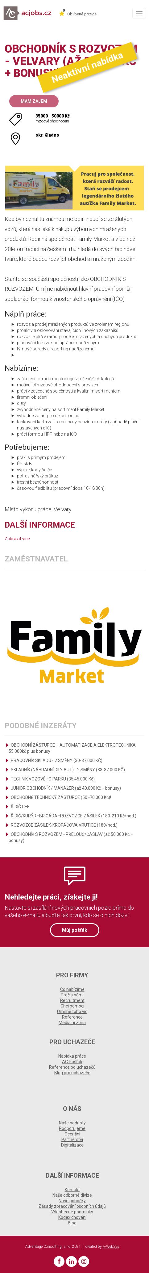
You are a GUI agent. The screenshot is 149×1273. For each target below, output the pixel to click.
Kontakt (72, 1189)
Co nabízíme (72, 989)
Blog (72, 1222)
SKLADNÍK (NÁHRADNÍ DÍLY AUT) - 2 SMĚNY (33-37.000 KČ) (68, 769)
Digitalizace (72, 1145)
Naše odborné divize (72, 1195)
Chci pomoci (72, 1006)
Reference (72, 1017)
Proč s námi (72, 994)
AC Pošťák (72, 1061)
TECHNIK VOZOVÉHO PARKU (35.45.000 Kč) (53, 778)
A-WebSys (111, 1246)
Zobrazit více (17, 538)
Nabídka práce (72, 1056)
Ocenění (72, 1133)
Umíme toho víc (72, 1011)
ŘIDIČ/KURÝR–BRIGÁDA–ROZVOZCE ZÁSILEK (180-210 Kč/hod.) (73, 815)
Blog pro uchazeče (72, 1072)
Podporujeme (72, 1128)
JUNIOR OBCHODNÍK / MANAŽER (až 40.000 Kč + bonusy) (66, 788)
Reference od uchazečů (72, 1067)
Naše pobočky (72, 1200)
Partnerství (72, 1139)
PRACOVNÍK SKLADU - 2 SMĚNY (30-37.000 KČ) (56, 760)
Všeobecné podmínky (72, 1211)
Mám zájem (34, 101)
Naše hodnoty (72, 1122)
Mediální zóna (72, 1022)
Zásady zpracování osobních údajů (72, 1206)
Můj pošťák (74, 930)
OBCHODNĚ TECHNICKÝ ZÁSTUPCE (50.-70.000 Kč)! (61, 797)
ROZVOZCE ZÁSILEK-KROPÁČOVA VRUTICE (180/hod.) (64, 825)
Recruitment (72, 1000)
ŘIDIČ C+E (20, 806)
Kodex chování (72, 1217)
